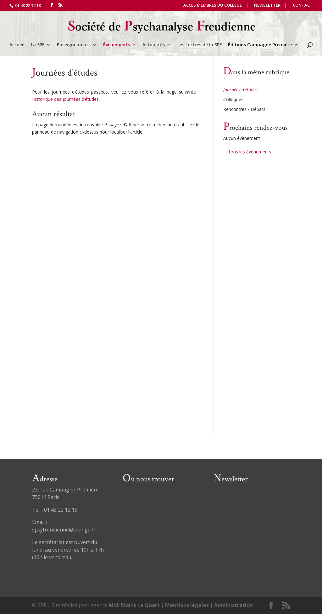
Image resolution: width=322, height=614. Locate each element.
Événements (116, 45)
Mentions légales (187, 605)
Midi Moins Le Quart (134, 605)
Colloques (233, 99)
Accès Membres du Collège (212, 5)
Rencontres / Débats (244, 109)
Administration (233, 605)
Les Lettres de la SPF (199, 45)
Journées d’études (240, 90)
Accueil (17, 45)
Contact (303, 5)
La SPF (37, 45)
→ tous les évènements (247, 152)
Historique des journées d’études (65, 99)
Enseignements (74, 45)
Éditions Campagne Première (260, 45)
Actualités (153, 45)
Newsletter (267, 5)
